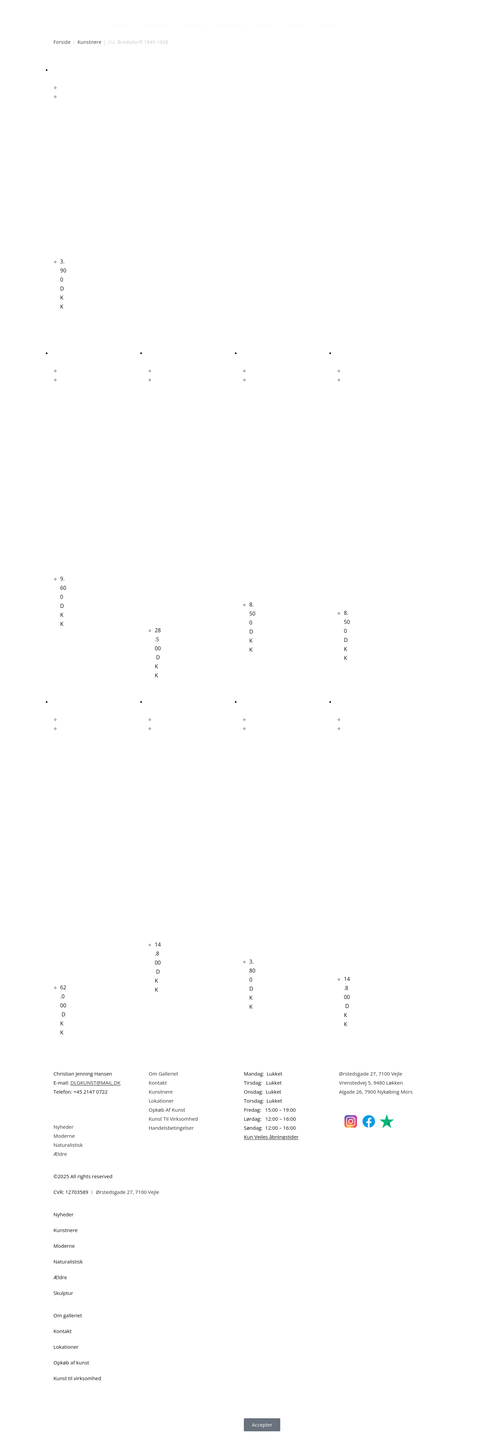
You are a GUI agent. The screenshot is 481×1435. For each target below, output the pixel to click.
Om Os (327, 24)
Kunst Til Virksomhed (173, 1118)
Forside (62, 42)
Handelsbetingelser (171, 1127)
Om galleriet (67, 1315)
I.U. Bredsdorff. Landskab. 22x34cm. (63, 173)
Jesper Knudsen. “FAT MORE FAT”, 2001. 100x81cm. (347, 848)
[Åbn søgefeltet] (345, 22)
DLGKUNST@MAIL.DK (95, 1082)
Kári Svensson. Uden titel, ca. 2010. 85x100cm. (158, 831)
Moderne (192, 24)
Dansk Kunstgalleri (83, 6)
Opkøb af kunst (71, 1362)
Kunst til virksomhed (77, 1378)
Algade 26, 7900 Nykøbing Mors (376, 1091)
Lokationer (161, 1100)
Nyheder (120, 24)
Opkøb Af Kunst (167, 1109)
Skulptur (295, 24)
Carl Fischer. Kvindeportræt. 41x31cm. (63, 473)
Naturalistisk (231, 24)
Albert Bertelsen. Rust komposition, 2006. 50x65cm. (158, 499)
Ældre (265, 24)
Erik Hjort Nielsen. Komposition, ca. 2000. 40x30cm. (252, 839)
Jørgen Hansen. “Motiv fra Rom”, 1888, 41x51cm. (347, 490)
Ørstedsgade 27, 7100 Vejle (371, 1073)
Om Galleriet (163, 1073)
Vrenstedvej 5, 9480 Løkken (371, 1082)
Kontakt (158, 1082)
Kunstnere (156, 24)
